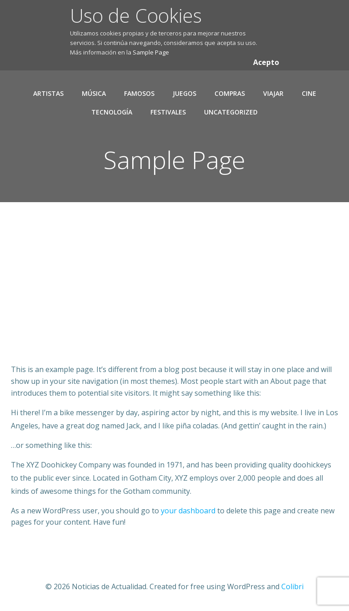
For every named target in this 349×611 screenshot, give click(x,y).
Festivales (168, 112)
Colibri (292, 586)
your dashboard (188, 511)
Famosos (139, 93)
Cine (309, 93)
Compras (229, 93)
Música (94, 93)
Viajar (273, 93)
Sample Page (151, 52)
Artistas (48, 93)
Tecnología (111, 112)
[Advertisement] (174, 296)
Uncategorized (231, 112)
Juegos (184, 93)
